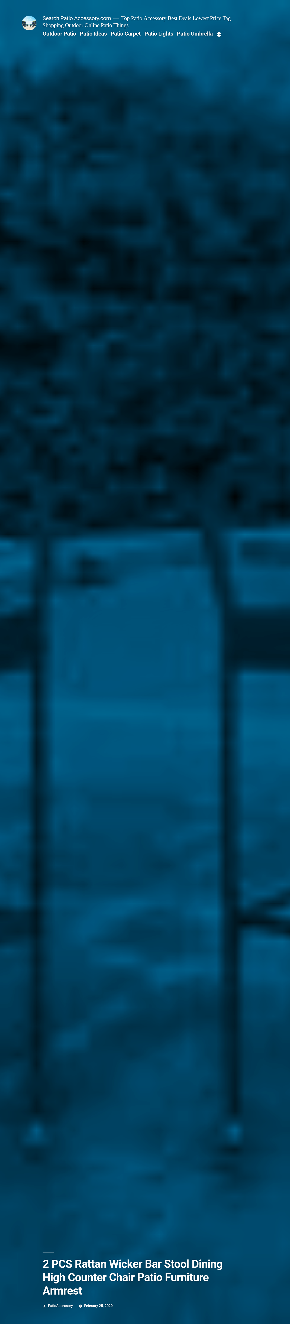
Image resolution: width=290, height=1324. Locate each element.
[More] (219, 34)
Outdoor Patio (59, 33)
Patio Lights (158, 33)
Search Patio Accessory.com (77, 18)
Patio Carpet (125, 33)
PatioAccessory (60, 1306)
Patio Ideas (93, 33)
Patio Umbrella (195, 33)
